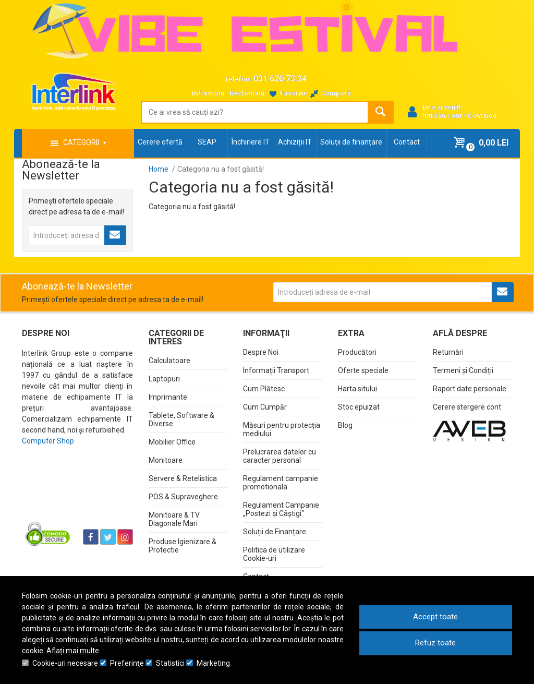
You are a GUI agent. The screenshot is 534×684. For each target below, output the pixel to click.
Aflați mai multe (72, 650)
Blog (345, 425)
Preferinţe (127, 663)
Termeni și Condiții (463, 370)
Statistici (170, 663)
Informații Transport (276, 370)
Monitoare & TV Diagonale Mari (174, 519)
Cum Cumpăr (265, 407)
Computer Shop (48, 441)
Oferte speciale (363, 370)
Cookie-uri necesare (65, 663)
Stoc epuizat (359, 407)
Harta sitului (357, 389)
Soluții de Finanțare (274, 531)
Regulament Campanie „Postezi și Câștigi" (281, 509)
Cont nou (481, 115)
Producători (357, 352)
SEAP (207, 142)
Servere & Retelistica (183, 478)
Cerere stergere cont (467, 407)
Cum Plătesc (264, 389)
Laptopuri (164, 379)
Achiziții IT (295, 142)
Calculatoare (169, 360)
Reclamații (247, 93)
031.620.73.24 (280, 78)
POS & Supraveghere (183, 497)
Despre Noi (260, 352)
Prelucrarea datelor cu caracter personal (279, 456)
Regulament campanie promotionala (280, 482)
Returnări (448, 352)
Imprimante (168, 397)
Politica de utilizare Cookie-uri (274, 554)
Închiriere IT (251, 142)
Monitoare (166, 460)
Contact (407, 142)
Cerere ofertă (160, 142)
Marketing (213, 663)
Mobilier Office (172, 442)
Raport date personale (469, 389)
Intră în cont (442, 115)
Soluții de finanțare (351, 142)
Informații (208, 93)
